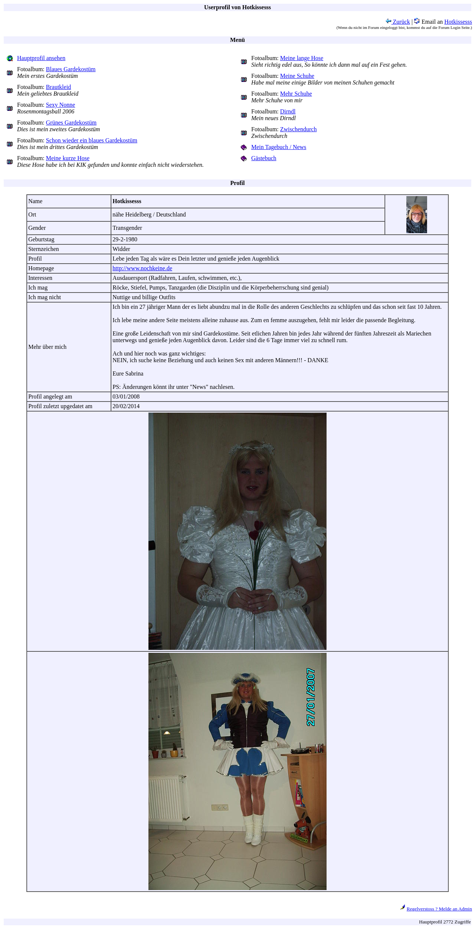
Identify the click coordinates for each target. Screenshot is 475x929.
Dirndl (288, 111)
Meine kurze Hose (67, 158)
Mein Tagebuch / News (278, 147)
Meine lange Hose (301, 58)
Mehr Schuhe (296, 93)
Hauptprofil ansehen (41, 58)
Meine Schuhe (297, 76)
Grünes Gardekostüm (71, 122)
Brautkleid (58, 87)
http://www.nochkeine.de (142, 268)
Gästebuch (263, 158)
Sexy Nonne (60, 105)
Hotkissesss (458, 22)
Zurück (398, 22)
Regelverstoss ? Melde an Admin (439, 909)
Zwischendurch (298, 129)
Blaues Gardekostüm (71, 69)
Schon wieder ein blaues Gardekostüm (91, 140)
